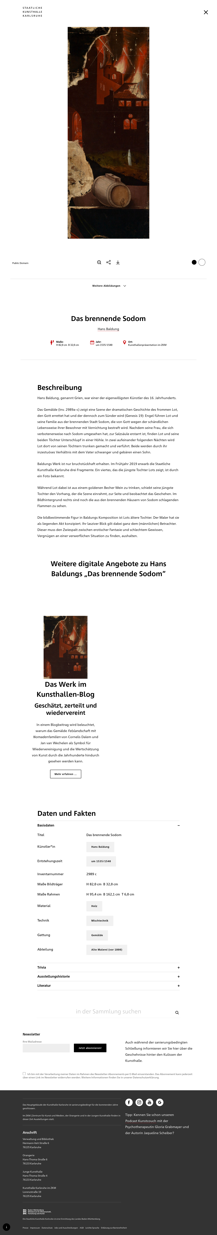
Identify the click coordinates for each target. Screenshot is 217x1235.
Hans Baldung (108, 329)
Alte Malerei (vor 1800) (106, 949)
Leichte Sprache (92, 1227)
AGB (82, 1227)
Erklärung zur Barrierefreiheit (114, 1227)
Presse (25, 1227)
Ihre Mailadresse (32, 1041)
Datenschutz (47, 1227)
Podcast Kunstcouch (140, 1120)
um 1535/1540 (101, 861)
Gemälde (97, 935)
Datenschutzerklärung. (146, 1077)
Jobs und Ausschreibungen (66, 1227)
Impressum (35, 1227)
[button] (177, 1012)
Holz (94, 906)
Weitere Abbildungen (106, 285)
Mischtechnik (99, 920)
